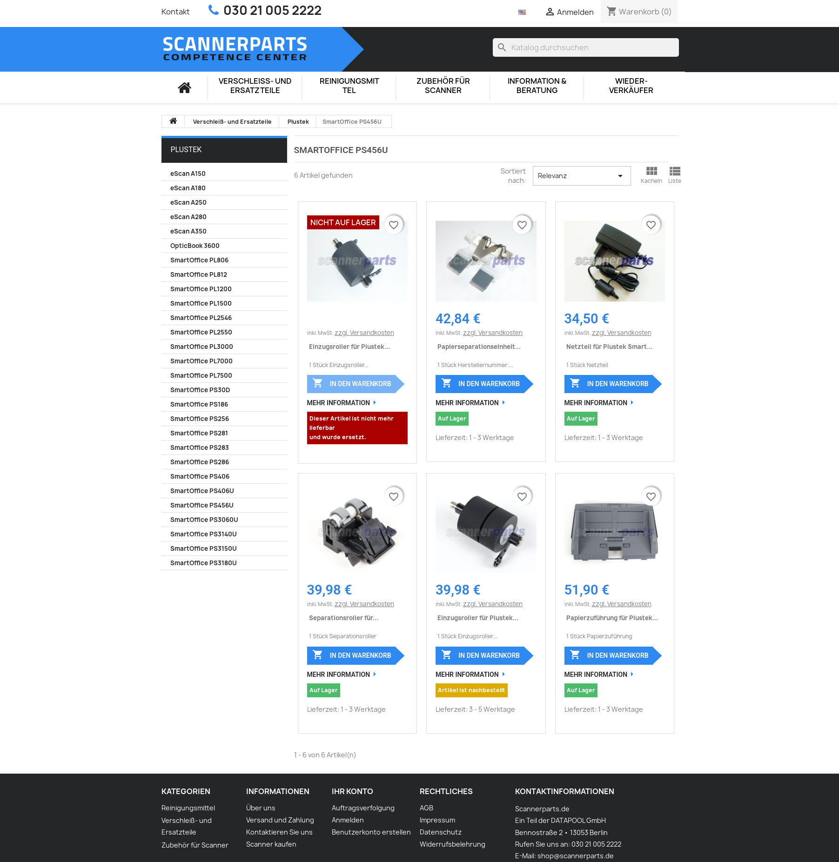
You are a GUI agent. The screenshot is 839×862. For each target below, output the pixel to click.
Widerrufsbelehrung (452, 844)
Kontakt (175, 12)
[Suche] (586, 47)
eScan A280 (188, 217)
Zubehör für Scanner (443, 85)
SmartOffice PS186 (199, 404)
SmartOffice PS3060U (204, 519)
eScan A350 (188, 231)
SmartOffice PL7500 (201, 375)
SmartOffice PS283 (199, 447)
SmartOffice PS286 (199, 462)
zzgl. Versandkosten (364, 332)
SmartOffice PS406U (202, 491)
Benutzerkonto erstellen (371, 832)
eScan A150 (188, 173)
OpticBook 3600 (195, 245)
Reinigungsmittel (349, 85)
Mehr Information (338, 403)
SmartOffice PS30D (200, 390)
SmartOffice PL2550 (201, 332)
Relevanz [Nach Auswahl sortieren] (582, 175)
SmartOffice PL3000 (201, 346)
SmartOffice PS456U (202, 505)
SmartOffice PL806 (199, 260)
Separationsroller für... (343, 618)
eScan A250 (188, 202)
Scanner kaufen (271, 844)
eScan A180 (188, 188)
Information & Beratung (537, 85)
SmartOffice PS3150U (203, 548)
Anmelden (348, 819)
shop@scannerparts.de (575, 855)
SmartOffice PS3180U (203, 563)
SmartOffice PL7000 (201, 361)
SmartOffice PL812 (198, 274)
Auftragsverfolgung (363, 807)
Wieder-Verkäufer (631, 85)
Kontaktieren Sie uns (279, 832)
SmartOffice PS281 (199, 433)
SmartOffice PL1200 (201, 289)
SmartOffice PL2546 (201, 318)
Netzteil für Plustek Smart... (609, 346)
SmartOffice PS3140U (203, 534)
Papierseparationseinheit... (479, 346)
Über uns (260, 807)
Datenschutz (441, 832)
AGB (426, 807)
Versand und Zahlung (280, 819)
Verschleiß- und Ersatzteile (255, 85)
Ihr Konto (352, 791)
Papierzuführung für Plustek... (612, 618)
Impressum (437, 819)
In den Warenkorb (351, 382)
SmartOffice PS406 (199, 476)
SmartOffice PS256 (199, 418)
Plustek (186, 149)
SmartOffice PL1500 (201, 303)
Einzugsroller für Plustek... (349, 346)
